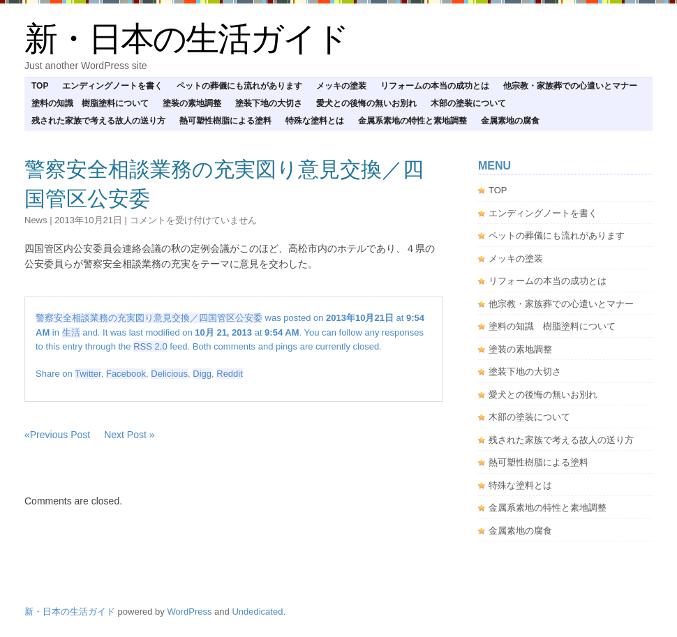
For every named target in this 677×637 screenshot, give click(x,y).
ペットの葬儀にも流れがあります (239, 86)
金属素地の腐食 (510, 121)
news (35, 220)
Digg (202, 373)
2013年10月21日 (88, 220)
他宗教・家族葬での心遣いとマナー (570, 86)
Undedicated (257, 611)
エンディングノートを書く (112, 86)
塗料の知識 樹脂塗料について (90, 103)
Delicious (169, 373)
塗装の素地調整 (192, 103)
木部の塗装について (468, 103)
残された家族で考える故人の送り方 (98, 121)
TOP (39, 86)
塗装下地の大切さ (268, 103)
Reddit (229, 373)
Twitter (88, 373)
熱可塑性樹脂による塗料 (225, 121)
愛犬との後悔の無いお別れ (366, 103)
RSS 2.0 (150, 346)
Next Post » (129, 434)
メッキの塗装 (341, 86)
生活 (71, 332)
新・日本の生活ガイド (186, 38)
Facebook (126, 373)
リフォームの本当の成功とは (434, 86)
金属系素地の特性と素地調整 (412, 121)
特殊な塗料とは (314, 121)
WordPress (189, 611)
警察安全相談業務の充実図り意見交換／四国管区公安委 (149, 318)
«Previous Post (57, 434)
